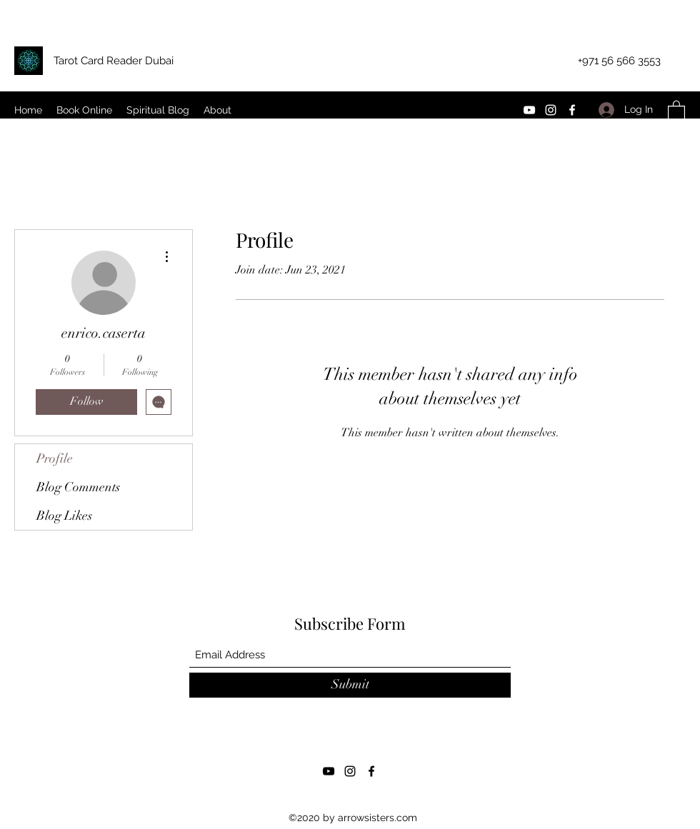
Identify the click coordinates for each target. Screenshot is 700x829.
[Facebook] (572, 110)
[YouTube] (529, 110)
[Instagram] (551, 110)
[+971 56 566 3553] (619, 61)
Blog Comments (78, 487)
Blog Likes (64, 515)
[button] (676, 109)
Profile (54, 458)
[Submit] (350, 685)
